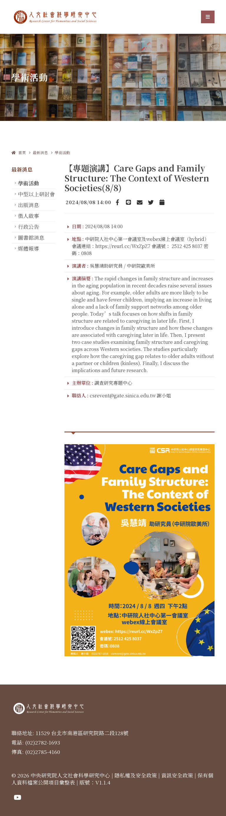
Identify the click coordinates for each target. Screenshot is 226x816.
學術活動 (62, 152)
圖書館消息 (31, 237)
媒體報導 (28, 248)
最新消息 (40, 152)
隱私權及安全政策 (135, 775)
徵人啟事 (28, 215)
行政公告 (28, 226)
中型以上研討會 (36, 194)
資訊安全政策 (177, 775)
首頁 (18, 152)
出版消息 (28, 205)
